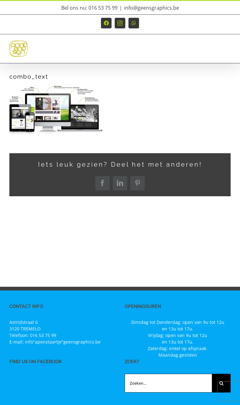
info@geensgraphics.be (151, 7)
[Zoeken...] (168, 383)
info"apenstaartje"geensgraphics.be (63, 342)
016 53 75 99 (43, 335)
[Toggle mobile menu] (227, 51)
